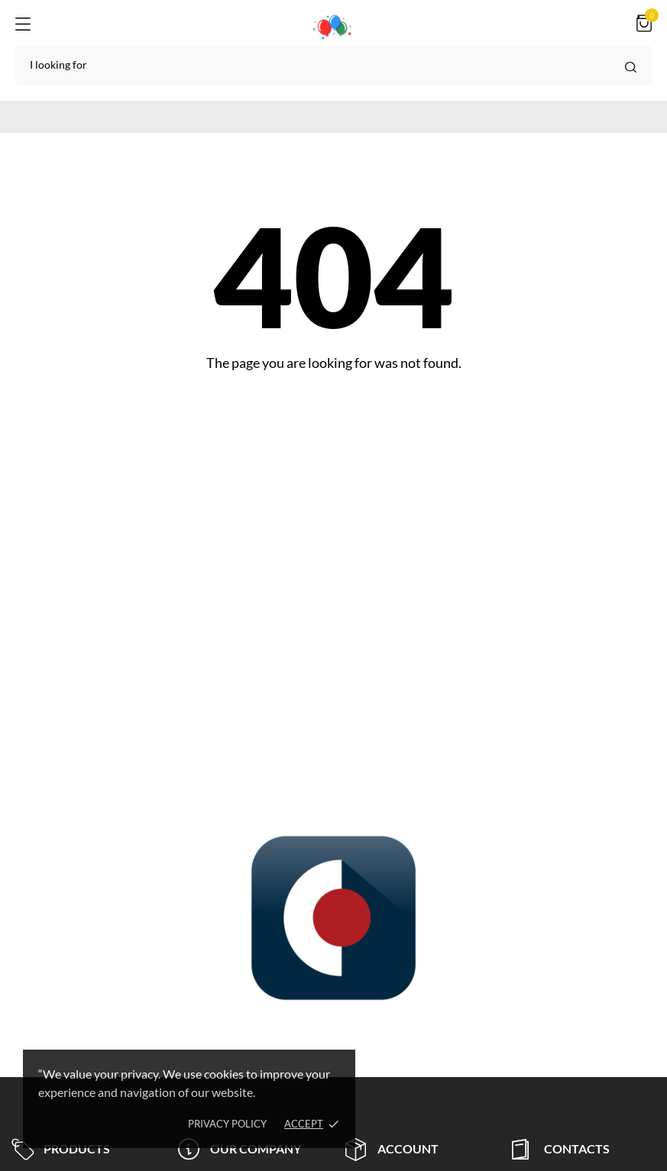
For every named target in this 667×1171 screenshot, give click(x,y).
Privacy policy (227, 1124)
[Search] (333, 65)
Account (392, 1149)
